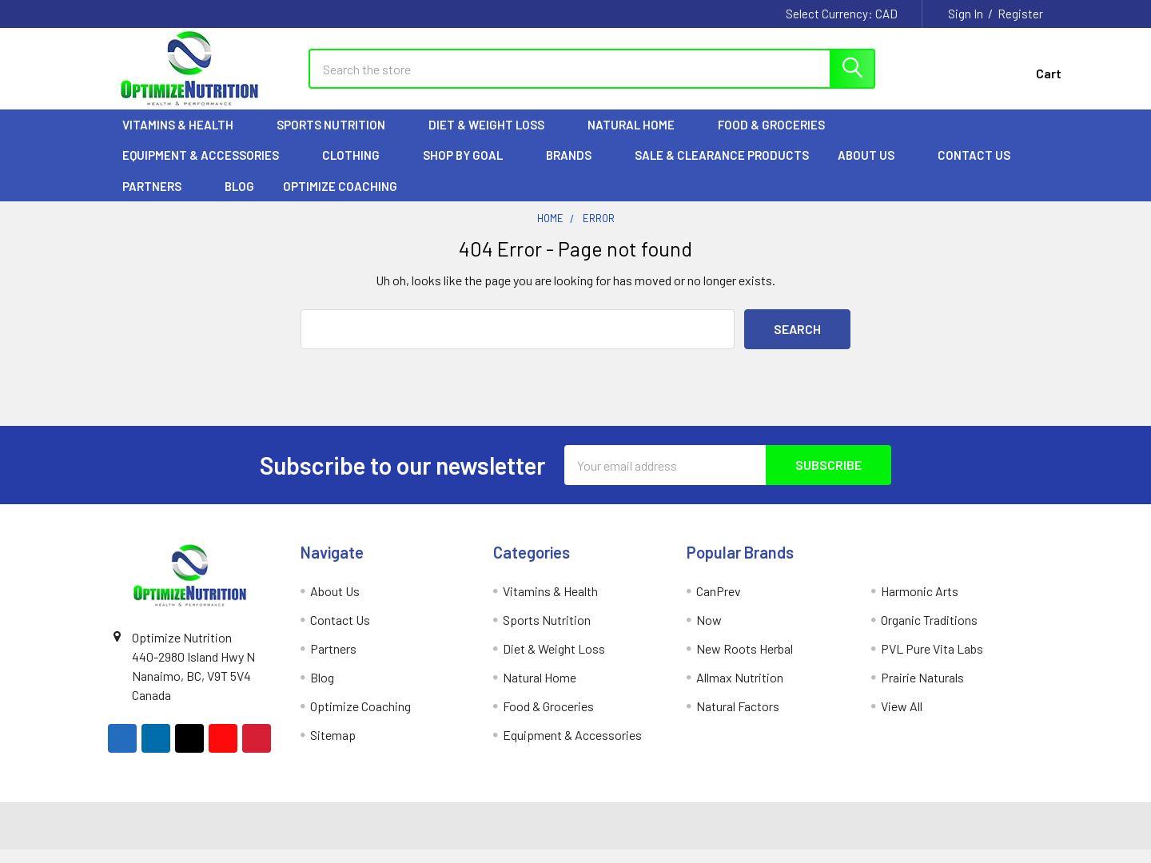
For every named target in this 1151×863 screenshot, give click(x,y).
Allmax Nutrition (739, 690)
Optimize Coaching (340, 200)
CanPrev (718, 604)
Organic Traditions (929, 633)
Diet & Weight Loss (493, 138)
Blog (239, 200)
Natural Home (638, 138)
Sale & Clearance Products (722, 168)
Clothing (358, 168)
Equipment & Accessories (207, 168)
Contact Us (974, 168)
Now (709, 633)
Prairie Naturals (922, 690)
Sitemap (333, 748)
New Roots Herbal (744, 662)
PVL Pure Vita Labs (932, 662)
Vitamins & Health (185, 138)
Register (1020, 13)
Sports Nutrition (338, 138)
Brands (576, 168)
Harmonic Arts (919, 604)
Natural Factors (737, 719)
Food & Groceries (778, 138)
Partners (159, 200)
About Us (873, 168)
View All (901, 719)
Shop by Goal (470, 168)
